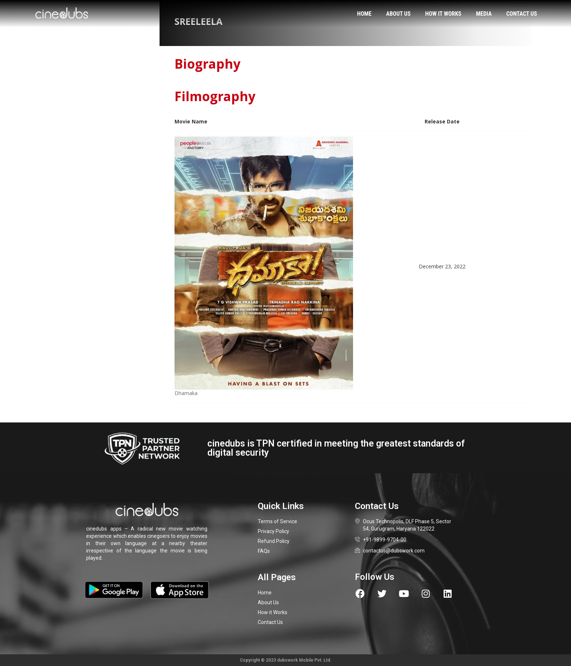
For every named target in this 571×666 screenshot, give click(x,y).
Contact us (521, 13)
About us (398, 13)
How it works (443, 13)
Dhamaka (186, 393)
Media (484, 13)
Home (364, 13)
